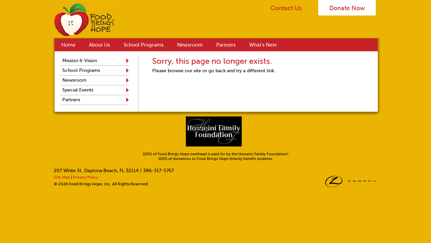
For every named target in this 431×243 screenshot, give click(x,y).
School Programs (144, 45)
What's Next (263, 45)
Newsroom (190, 45)
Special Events (77, 89)
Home (68, 45)
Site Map (62, 177)
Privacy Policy (85, 177)
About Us (99, 45)
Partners (226, 45)
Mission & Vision (79, 60)
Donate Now (347, 8)
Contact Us (286, 8)
